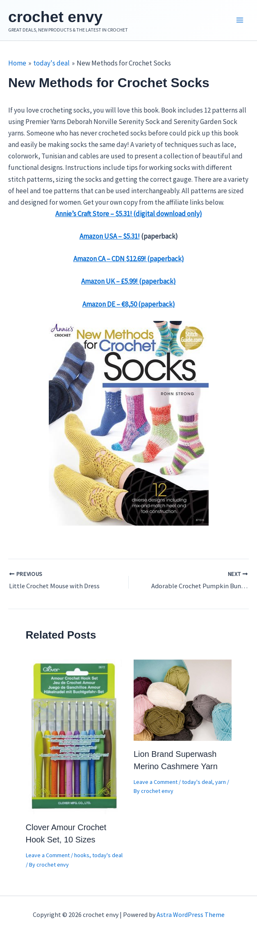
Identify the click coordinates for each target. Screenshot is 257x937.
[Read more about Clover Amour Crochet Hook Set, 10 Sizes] (75, 738)
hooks (81, 857)
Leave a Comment (48, 857)
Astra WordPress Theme (191, 914)
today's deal (107, 857)
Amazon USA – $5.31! (110, 238)
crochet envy (63, 17)
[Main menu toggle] (240, 22)
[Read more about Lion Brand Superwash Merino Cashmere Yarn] (183, 701)
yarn (220, 784)
